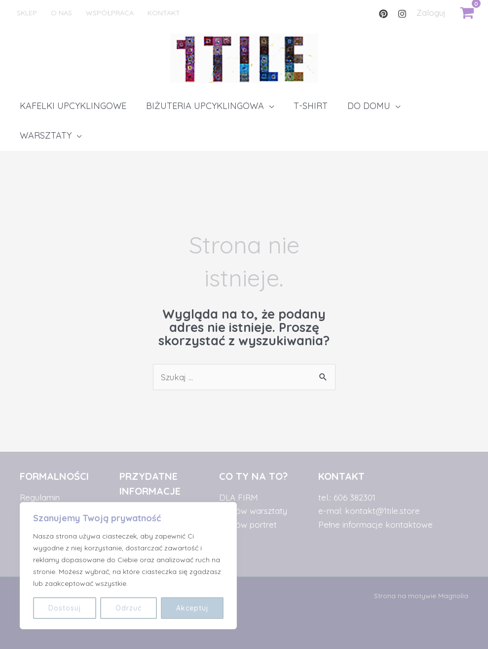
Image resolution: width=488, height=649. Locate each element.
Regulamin (40, 497)
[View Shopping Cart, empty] (466, 12)
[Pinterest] (383, 13)
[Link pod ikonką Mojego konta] (431, 12)
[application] (269, 105)
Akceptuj (192, 608)
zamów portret (248, 524)
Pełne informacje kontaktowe (375, 524)
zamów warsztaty (253, 510)
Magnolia (453, 595)
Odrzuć (128, 608)
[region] (128, 565)
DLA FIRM (238, 497)
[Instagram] (402, 13)
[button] (210, 106)
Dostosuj (64, 608)
